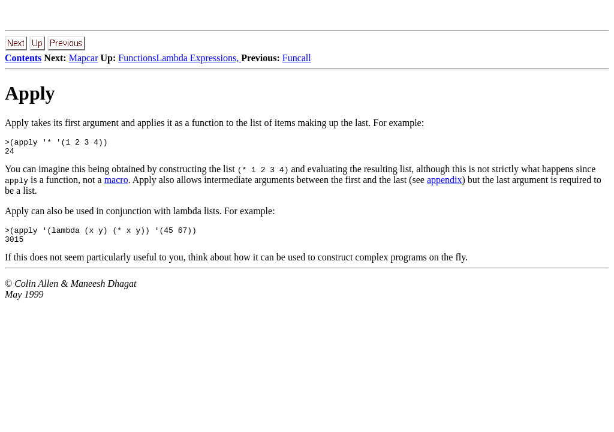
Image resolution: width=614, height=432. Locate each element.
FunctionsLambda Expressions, (179, 58)
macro (116, 183)
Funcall (296, 58)
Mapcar (83, 58)
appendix (444, 183)
